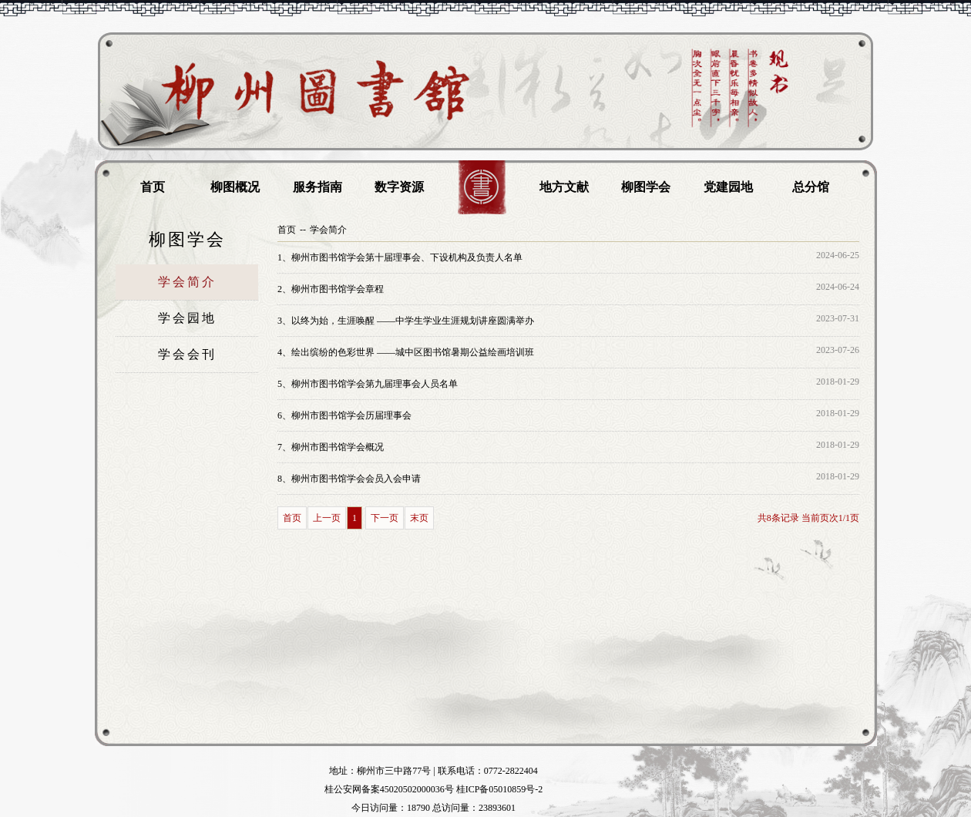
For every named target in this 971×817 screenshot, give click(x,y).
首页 (152, 186)
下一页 (384, 518)
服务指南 (317, 186)
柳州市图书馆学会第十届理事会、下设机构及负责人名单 (399, 257)
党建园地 (728, 186)
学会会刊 (187, 354)
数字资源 (399, 186)
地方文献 (564, 186)
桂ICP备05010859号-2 (499, 789)
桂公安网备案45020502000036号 (389, 789)
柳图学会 (645, 186)
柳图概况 (235, 186)
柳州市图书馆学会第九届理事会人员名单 (367, 383)
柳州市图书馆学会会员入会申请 (349, 478)
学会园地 (187, 317)
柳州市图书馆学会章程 (330, 289)
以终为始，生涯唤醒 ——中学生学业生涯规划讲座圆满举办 (405, 320)
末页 (419, 518)
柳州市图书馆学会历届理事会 (344, 415)
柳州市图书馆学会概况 (330, 447)
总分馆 (810, 186)
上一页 (327, 518)
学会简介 (187, 281)
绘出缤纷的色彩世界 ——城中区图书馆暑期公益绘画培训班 (405, 352)
